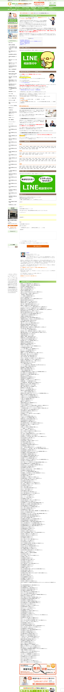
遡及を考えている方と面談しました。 (26, 375)
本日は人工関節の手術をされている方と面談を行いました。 (30, 660)
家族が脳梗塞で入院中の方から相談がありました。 (28, 321)
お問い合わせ (49, 0)
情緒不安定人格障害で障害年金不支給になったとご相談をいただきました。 (32, 312)
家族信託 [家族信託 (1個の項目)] (12, 283)
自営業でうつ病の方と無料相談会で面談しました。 (28, 287)
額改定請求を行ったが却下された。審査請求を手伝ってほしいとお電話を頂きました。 (34, 308)
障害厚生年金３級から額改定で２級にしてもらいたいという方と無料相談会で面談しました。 (35, 393)
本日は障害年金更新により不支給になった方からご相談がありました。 (31, 478)
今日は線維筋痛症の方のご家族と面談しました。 (28, 474)
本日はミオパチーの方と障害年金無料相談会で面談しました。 (30, 471)
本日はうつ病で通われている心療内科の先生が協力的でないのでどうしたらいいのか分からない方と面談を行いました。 (38, 583)
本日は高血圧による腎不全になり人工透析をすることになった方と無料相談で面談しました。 (35, 459)
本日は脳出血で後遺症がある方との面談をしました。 (29, 501)
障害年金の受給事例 (41, 7)
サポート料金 (11, 93)
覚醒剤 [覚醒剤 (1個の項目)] (15, 290)
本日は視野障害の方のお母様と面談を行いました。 (28, 544)
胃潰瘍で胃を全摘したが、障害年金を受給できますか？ (29, 302)
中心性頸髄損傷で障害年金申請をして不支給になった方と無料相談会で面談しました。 (34, 371)
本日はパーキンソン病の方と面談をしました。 (28, 497)
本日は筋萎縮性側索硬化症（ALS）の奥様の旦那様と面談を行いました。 (32, 525)
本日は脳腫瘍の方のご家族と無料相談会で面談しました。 (29, 452)
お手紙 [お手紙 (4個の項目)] (14, 274)
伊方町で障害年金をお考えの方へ (13, 187)
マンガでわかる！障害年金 (13, 105)
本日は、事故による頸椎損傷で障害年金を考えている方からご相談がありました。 (33, 433)
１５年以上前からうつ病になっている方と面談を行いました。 (30, 637)
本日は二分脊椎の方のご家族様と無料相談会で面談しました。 (30, 455)
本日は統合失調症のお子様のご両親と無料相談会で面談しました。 (31, 516)
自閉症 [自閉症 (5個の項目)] (13, 290)
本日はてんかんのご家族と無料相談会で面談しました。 (29, 593)
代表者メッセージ (11, 117)
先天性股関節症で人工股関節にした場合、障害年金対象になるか (30, 285)
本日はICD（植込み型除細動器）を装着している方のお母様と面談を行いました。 (33, 532)
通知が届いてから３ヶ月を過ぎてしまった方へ (13, 63)
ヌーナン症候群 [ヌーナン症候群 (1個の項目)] (11, 276)
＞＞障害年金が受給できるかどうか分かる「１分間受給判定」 (30, 89)
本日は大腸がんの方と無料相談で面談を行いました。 (29, 632)
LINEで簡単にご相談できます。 (25, 40)
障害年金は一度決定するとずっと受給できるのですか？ (29, 301)
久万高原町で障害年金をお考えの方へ (13, 171)
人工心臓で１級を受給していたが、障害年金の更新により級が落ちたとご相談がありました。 (35, 405)
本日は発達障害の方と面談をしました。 (27, 439)
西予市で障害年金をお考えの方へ (13, 155)
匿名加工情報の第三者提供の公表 (13, 202)
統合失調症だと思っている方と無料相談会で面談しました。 (30, 340)
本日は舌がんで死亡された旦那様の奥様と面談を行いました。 (30, 545)
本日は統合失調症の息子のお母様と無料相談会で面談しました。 (30, 598)
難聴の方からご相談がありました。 (26, 401)
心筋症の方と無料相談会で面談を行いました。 (28, 641)
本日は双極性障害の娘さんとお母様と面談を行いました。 (29, 587)
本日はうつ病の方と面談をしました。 (26, 486)
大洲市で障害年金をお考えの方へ (13, 149)
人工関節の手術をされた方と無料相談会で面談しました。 (29, 314)
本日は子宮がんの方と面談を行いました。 (27, 575)
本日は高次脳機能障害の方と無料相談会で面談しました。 (29, 456)
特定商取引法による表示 (12, 204)
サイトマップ (54, 0)
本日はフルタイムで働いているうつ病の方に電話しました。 (30, 621)
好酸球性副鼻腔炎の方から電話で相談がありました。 (29, 421)
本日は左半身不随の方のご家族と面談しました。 (28, 437)
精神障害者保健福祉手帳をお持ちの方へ (13, 66)
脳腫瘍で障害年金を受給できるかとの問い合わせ (28, 362)
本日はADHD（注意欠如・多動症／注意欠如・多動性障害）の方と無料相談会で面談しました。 (35, 510)
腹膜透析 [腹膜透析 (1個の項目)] (11, 290)
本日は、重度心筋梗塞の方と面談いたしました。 (28, 443)
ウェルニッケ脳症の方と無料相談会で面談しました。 (29, 391)
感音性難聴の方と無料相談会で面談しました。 (28, 367)
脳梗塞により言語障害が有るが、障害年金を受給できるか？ (30, 305)
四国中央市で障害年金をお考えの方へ (13, 139)
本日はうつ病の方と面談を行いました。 (27, 659)
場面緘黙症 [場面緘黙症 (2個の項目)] (12, 282)
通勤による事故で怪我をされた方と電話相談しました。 (29, 386)
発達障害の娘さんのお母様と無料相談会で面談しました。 (29, 337)
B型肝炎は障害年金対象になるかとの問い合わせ (28, 333)
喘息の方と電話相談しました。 (25, 414)
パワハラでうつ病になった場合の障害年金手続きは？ (29, 329)
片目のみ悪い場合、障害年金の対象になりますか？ (28, 328)
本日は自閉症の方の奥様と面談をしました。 (27, 441)
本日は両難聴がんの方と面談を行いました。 (27, 578)
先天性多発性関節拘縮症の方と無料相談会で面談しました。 (30, 520)
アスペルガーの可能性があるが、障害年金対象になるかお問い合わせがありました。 (33, 364)
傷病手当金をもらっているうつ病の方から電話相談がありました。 (31, 647)
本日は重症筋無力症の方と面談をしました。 (27, 509)
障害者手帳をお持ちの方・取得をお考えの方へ (13, 85)
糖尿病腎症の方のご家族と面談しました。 (27, 387)
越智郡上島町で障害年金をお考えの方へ (13, 174)
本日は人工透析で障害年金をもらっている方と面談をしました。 (30, 493)
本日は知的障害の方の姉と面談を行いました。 (28, 467)
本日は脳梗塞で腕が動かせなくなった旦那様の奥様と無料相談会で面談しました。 (33, 524)
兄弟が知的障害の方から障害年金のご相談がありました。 (29, 410)
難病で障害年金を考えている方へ (13, 52)
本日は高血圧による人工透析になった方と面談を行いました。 (30, 605)
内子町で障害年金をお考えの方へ (13, 165)
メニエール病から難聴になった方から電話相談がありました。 (30, 348)
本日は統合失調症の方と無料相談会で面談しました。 (29, 466)
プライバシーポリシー (12, 121)
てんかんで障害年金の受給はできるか (26, 363)
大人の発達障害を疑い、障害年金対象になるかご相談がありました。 (31, 382)
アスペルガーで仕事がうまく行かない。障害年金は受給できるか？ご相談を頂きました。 (34, 306)
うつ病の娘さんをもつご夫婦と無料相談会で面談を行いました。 (30, 636)
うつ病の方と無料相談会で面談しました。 (27, 370)
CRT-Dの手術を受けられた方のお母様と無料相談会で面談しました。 (31, 313)
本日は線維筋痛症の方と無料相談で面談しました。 (28, 628)
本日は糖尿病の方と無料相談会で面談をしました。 (28, 640)
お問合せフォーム (23, 44)
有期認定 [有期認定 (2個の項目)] (16, 284)
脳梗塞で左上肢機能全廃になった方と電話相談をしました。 (30, 644)
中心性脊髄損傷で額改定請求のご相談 (26, 347)
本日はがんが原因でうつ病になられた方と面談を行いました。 (30, 555)
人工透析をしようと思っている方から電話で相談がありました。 (30, 651)
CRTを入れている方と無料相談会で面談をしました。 (29, 416)
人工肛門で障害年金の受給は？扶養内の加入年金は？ (29, 320)
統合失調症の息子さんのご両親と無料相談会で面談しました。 (30, 374)
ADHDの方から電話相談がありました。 (27, 297)
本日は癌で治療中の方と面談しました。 (27, 490)
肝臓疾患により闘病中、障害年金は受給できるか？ (28, 336)
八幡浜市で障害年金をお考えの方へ (13, 158)
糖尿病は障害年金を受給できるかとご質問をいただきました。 (30, 310)
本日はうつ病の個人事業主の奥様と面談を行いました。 (29, 487)
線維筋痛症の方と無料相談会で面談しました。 (28, 351)
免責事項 (10, 199)
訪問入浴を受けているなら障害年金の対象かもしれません (13, 81)
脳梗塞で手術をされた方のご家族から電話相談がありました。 (30, 383)
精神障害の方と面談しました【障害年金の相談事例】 (29, 552)
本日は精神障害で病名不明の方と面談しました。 (28, 559)
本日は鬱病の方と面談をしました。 (26, 425)
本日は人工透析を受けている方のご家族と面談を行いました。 (30, 563)
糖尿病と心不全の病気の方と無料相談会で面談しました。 (29, 394)
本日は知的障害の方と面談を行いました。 (27, 579)
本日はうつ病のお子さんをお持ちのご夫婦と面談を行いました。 (30, 655)
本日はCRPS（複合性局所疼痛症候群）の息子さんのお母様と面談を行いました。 (33, 625)
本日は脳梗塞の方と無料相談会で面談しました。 (28, 470)
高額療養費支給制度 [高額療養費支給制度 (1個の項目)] (13, 292)
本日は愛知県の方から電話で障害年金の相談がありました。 (30, 444)
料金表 (46, 0)
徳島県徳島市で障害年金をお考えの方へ (13, 197)
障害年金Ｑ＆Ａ (11, 107)
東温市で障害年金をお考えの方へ (13, 142)
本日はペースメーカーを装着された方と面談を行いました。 (30, 618)
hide (32, 38)
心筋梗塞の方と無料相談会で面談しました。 (27, 316)
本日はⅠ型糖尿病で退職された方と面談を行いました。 (29, 548)
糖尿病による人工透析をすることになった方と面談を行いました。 (31, 645)
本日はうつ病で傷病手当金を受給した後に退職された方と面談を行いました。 (32, 543)
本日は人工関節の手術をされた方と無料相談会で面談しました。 (30, 506)
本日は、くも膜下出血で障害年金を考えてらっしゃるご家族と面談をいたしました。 (33, 447)
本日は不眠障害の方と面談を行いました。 (27, 537)
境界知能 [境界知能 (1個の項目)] (15, 282)
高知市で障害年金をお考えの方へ (13, 193)
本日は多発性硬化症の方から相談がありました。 (28, 420)
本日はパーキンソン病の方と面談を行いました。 (28, 551)
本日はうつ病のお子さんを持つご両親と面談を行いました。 (30, 539)
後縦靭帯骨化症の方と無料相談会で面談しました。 (28, 343)
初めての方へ (17, 7)
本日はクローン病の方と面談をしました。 (27, 489)
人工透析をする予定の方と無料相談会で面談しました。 (29, 339)
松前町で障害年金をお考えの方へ (13, 162)
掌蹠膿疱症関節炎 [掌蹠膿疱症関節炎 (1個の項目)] (12, 284)
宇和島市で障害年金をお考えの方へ (13, 152)
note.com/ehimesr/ (23, 277)
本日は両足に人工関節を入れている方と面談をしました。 (29, 533)
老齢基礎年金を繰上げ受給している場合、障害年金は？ (29, 325)
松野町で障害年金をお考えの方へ (13, 181)
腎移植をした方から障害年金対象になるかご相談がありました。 (30, 283)
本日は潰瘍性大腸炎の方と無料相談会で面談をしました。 (29, 633)
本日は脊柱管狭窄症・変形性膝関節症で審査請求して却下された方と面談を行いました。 (34, 648)
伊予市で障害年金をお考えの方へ (13, 146)
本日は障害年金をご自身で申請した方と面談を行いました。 (30, 617)
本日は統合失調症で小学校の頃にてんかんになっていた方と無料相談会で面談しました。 (34, 451)
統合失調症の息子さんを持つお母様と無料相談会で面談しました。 (31, 317)
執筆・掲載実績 (11, 119)
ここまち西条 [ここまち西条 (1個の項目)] (10, 275)
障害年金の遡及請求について (13, 57)
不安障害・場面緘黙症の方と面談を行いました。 (28, 649)
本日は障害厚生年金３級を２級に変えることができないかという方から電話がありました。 (34, 614)
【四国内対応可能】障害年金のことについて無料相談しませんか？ (31, 41)
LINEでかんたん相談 (12, 100)
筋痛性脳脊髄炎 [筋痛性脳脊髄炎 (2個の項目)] (13, 289)
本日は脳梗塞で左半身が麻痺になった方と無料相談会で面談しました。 (31, 518)
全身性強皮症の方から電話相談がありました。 (28, 378)
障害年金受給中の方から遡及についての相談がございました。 (30, 424)
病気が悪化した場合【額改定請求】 (13, 77)
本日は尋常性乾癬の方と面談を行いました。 (27, 571)
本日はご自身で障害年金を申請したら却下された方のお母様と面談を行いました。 (33, 568)
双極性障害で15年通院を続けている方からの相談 (28, 385)
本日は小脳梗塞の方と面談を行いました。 (27, 609)
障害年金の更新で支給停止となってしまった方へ (13, 74)
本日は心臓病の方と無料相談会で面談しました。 (28, 590)
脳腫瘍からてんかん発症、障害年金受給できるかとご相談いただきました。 (32, 352)
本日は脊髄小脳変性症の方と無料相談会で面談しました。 (29, 505)
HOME (39, 0)
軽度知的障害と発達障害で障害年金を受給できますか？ (29, 324)
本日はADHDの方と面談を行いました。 (27, 412)
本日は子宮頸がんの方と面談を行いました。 (27, 560)
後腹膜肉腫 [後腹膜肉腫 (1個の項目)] (14, 283)
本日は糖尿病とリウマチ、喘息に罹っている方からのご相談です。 (31, 413)
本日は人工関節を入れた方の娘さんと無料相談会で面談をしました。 (31, 597)
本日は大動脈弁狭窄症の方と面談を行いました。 (28, 624)
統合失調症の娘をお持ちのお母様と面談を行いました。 (29, 652)
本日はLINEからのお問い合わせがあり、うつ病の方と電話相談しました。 (32, 468)
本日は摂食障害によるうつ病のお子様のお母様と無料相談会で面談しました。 (32, 502)
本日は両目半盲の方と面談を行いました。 (27, 536)
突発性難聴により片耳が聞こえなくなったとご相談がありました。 (31, 379)
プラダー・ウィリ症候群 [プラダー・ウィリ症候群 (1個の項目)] (11, 277)
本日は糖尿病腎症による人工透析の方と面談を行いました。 (30, 610)
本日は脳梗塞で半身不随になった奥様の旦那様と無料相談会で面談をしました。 (33, 521)
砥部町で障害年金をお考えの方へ (13, 168)
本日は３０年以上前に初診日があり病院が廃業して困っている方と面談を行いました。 (34, 620)
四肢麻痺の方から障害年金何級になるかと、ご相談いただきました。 (31, 360)
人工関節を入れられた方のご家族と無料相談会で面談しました (30, 397)
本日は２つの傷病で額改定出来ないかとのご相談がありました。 (30, 482)
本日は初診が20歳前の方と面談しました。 (27, 570)
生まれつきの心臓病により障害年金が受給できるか (28, 366)
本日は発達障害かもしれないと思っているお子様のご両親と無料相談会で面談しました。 (34, 513)
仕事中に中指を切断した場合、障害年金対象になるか (29, 356)
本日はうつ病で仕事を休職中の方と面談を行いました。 (29, 479)
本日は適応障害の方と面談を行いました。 (27, 566)
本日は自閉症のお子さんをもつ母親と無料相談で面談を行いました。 (31, 629)
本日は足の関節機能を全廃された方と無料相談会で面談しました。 (31, 463)
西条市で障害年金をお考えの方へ (13, 133)
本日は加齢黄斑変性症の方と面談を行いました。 (28, 494)
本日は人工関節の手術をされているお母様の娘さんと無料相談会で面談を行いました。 (34, 594)
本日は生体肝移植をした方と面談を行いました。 (28, 613)
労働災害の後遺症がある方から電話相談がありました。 (29, 402)
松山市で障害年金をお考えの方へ (13, 127)
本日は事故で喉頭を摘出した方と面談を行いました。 (29, 547)
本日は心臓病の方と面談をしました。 (26, 475)
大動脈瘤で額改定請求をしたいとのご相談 (27, 335)
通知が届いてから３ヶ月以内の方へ (13, 60)
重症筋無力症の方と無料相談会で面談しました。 (28, 595)
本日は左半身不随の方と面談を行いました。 (27, 529)
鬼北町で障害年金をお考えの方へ (13, 177)
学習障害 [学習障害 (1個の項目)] (10, 283)
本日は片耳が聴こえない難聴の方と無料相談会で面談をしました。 (31, 601)
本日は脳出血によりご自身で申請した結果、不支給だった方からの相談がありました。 (34, 436)
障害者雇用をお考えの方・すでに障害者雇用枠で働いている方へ (13, 88)
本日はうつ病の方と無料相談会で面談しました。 (28, 517)
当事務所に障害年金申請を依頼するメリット (13, 113)
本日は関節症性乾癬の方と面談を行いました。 (28, 606)
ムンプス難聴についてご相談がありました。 (27, 428)
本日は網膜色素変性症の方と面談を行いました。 (28, 528)
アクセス (42, 0)
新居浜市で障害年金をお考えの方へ (13, 136)
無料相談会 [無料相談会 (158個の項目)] (12, 287)
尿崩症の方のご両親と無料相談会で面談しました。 (28, 390)
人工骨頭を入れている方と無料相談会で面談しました (29, 417)
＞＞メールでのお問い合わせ (24, 82)
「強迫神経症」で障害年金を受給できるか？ (27, 294)
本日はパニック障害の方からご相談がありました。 (28, 429)
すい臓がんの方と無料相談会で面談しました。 (28, 398)
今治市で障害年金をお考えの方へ (13, 130)
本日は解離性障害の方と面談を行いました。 (27, 564)
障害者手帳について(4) (12, 91)
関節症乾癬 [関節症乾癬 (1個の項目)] (14, 291)
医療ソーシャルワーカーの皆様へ (13, 103)
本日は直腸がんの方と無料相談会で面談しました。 (28, 460)
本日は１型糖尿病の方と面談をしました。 (27, 586)
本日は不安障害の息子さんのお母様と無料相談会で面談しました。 (31, 602)
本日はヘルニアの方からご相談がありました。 (28, 432)
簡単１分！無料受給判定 (12, 10)
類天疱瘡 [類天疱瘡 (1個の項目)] (10, 292)
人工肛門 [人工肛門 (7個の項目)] (12, 279)
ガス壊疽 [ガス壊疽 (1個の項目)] (13, 275)
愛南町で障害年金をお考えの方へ (13, 184)
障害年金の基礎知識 (25, 7)
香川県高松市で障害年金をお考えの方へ (13, 190)
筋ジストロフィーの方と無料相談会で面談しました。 (29, 389)
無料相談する (51, 7)
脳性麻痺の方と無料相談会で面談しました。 (27, 344)
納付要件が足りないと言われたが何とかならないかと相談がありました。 (32, 406)
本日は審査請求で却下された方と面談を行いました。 (29, 656)
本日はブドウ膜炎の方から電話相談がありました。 (28, 643)
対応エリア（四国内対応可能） (25, 42)
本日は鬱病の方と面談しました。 (26, 556)
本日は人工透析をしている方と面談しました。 (28, 540)
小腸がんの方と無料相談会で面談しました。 (27, 289)
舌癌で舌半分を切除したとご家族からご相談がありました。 (30, 293)
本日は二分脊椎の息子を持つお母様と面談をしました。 (29, 491)
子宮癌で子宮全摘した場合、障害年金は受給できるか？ (29, 355)
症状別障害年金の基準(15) (13, 54)
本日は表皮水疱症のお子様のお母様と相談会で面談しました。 (30, 514)
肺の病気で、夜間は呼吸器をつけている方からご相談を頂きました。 (31, 359)
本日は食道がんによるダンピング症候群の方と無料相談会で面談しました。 (32, 464)
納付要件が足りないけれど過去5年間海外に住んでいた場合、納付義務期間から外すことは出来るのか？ (36, 309)
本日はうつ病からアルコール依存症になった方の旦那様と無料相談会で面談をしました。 (34, 462)
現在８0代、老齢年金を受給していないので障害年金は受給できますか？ (32, 298)
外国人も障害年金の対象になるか (26, 574)
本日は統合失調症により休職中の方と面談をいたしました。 (30, 440)
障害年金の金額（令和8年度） (33, 8)
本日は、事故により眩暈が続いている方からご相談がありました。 (31, 483)
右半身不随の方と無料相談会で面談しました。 (28, 286)
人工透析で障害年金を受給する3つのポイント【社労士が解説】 (13, 48)
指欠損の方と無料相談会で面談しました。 (27, 290)
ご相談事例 (31, 13)
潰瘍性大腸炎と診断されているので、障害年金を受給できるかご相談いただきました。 (34, 332)
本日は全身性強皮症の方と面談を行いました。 (28, 541)
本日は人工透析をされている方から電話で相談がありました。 (30, 409)
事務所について (11, 115)
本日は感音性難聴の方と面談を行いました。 (27, 622)
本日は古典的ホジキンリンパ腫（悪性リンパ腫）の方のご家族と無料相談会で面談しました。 (35, 448)
